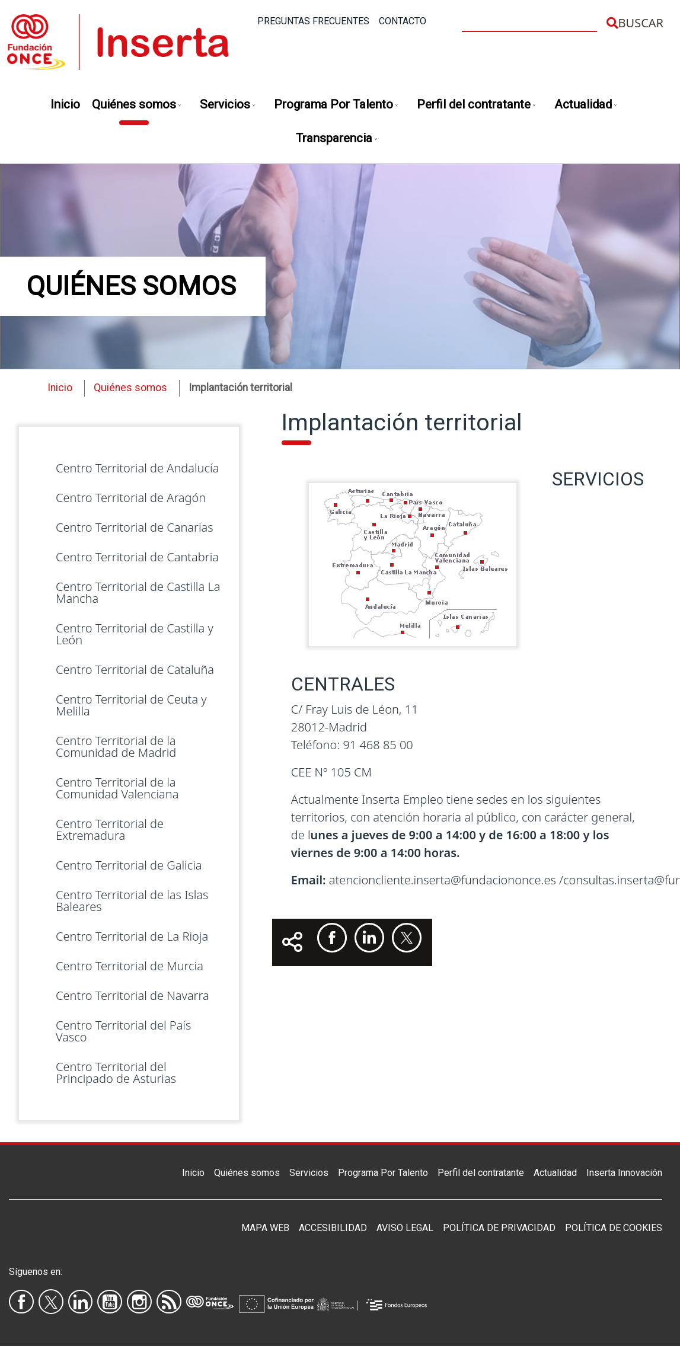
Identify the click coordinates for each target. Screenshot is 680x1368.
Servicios (228, 105)
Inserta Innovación (624, 1172)
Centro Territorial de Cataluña (135, 669)
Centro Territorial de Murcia (129, 966)
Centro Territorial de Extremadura (110, 829)
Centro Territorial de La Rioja (132, 936)
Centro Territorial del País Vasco (123, 1031)
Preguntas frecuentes (313, 21)
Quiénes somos (137, 105)
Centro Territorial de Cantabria (137, 557)
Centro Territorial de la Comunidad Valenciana (117, 788)
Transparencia (337, 139)
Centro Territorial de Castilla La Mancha (138, 592)
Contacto (402, 21)
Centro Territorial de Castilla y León (134, 634)
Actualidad (586, 105)
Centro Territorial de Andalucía (137, 468)
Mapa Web (265, 1227)
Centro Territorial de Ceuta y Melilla (131, 705)
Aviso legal (404, 1227)
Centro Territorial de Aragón (131, 498)
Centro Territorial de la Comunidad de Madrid (116, 746)
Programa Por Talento (336, 105)
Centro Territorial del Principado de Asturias (116, 1072)
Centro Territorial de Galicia (129, 865)
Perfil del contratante (477, 105)
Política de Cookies (613, 1227)
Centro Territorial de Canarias (134, 527)
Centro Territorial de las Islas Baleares (132, 901)
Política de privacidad (499, 1227)
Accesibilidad (333, 1227)
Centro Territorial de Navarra (132, 995)
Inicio (65, 104)
